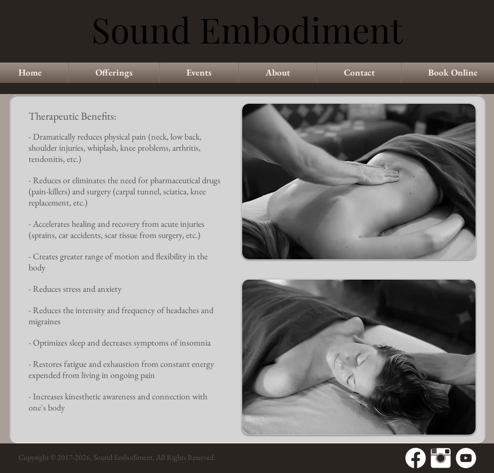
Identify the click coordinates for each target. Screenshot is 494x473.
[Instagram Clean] (441, 458)
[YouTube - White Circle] (466, 458)
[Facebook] (415, 458)
